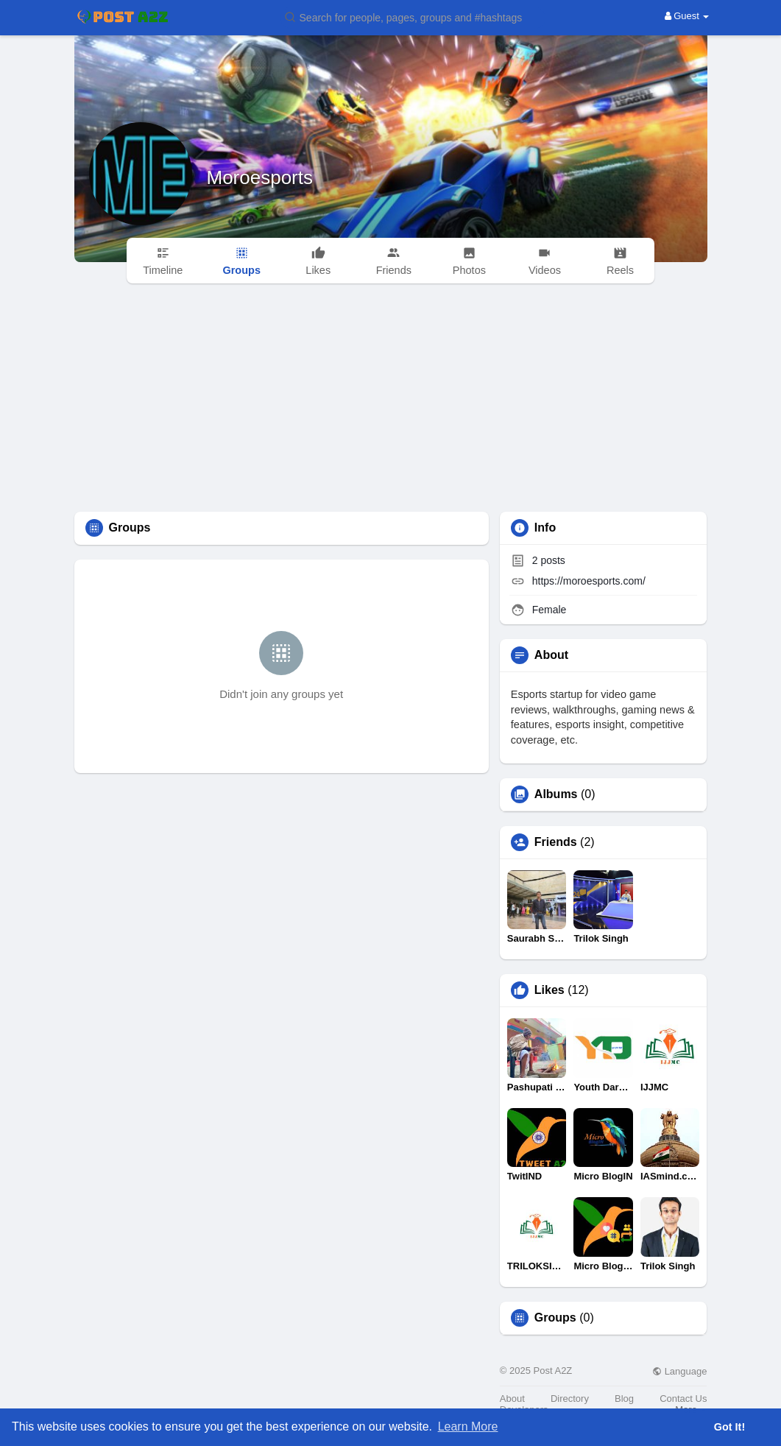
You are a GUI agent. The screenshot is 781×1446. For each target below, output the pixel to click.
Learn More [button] (468, 1426)
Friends (555, 842)
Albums (556, 794)
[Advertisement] (390, 401)
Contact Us (683, 1398)
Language (679, 1371)
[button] (413, 16)
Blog (624, 1398)
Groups (555, 1318)
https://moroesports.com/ (589, 581)
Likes (549, 990)
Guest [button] (687, 15)
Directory (570, 1398)
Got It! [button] (729, 1427)
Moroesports (260, 177)
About (512, 1398)
